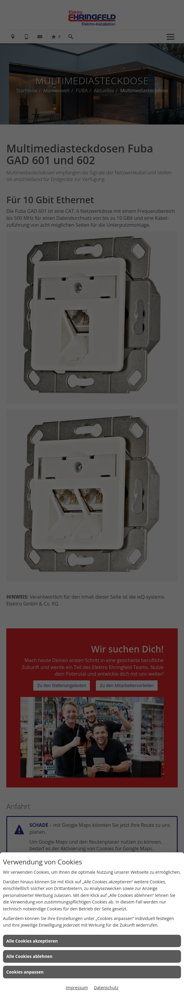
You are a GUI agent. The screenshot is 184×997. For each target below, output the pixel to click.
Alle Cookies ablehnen (29, 956)
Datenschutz (106, 987)
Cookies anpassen (24, 972)
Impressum (77, 987)
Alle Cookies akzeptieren (32, 941)
